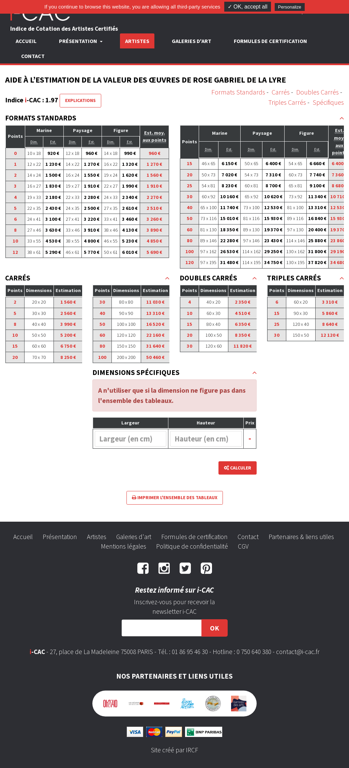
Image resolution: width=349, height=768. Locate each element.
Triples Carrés (287, 102)
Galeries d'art (191, 41)
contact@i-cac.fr (297, 652)
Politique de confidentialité (192, 546)
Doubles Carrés (317, 92)
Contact (33, 56)
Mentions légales (123, 546)
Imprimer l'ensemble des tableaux (174, 497)
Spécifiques (328, 102)
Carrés (281, 92)
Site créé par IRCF (174, 750)
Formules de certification (270, 41)
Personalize (289, 7)
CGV (243, 546)
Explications (80, 100)
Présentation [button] (78, 41)
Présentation (60, 537)
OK (214, 628)
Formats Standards (238, 92)
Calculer (237, 468)
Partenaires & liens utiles (301, 537)
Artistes (137, 41)
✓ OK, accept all (248, 7)
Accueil (26, 41)
